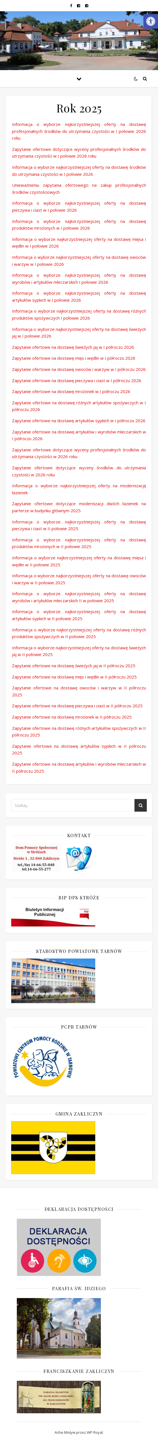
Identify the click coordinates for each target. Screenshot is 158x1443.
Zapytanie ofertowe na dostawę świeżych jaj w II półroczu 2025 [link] (73, 665)
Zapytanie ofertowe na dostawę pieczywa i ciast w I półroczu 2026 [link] (76, 380)
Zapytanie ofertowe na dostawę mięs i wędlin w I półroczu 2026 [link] (73, 358)
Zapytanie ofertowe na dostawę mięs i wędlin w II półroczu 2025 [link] (74, 677)
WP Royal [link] (95, 1432)
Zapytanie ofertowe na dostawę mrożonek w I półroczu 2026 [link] (71, 391)
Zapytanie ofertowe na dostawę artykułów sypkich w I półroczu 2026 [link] (78, 420)
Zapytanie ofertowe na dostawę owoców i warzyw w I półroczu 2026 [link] (79, 369)
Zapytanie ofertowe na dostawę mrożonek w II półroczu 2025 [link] (72, 717)
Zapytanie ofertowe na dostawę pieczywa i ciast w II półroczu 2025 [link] (77, 705)
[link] (150, 21)
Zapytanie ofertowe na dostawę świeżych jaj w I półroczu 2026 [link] (73, 347)
